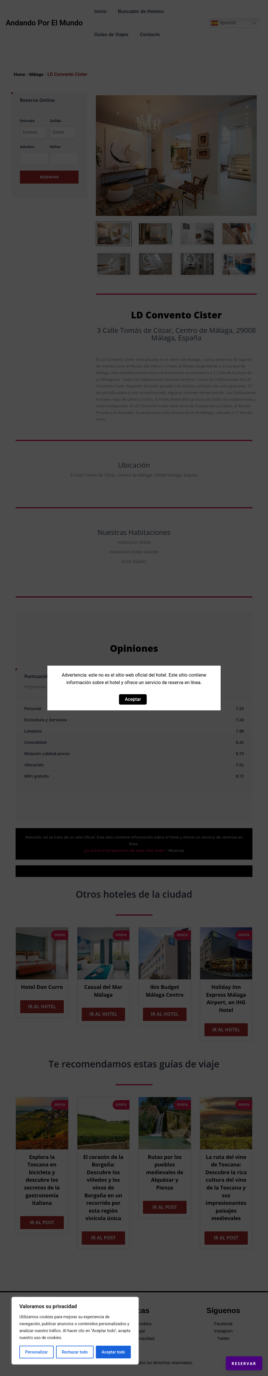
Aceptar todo (113, 1352)
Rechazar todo (75, 1352)
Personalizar (36, 1352)
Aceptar (133, 699)
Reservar (236, 1355)
